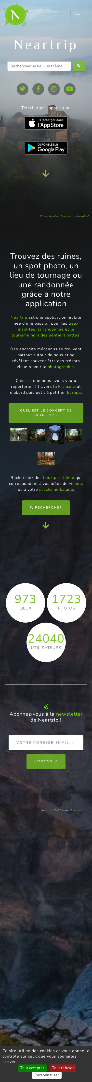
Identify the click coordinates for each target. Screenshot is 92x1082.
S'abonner (46, 761)
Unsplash (83, 216)
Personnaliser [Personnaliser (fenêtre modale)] (47, 1075)
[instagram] (54, 89)
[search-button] (78, 66)
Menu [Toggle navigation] (79, 14)
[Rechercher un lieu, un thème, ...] (39, 66)
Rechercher (46, 507)
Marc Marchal (62, 216)
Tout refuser (63, 1068)
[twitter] (22, 89)
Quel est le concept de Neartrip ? (46, 412)
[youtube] (70, 89)
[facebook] (38, 89)
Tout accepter (32, 1068)
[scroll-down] (46, 173)
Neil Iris (59, 810)
